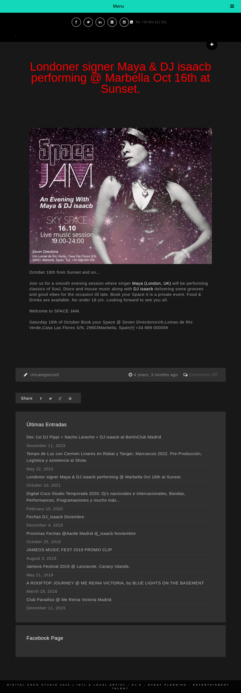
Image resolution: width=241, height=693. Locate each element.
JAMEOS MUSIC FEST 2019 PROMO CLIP (69, 549)
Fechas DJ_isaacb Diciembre (55, 516)
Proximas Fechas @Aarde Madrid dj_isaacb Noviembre (81, 533)
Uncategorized (44, 374)
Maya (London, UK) (151, 283)
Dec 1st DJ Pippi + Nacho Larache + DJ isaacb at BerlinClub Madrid (94, 437)
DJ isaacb (143, 288)
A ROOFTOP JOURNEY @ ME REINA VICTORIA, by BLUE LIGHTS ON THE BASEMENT (115, 583)
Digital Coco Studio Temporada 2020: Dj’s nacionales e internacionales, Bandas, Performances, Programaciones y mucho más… (106, 496)
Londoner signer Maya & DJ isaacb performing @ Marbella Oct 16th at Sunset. (104, 476)
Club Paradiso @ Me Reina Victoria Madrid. (70, 599)
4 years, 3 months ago (156, 374)
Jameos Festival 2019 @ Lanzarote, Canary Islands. (78, 566)
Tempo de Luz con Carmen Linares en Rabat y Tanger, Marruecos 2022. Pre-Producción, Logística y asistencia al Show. (114, 457)
